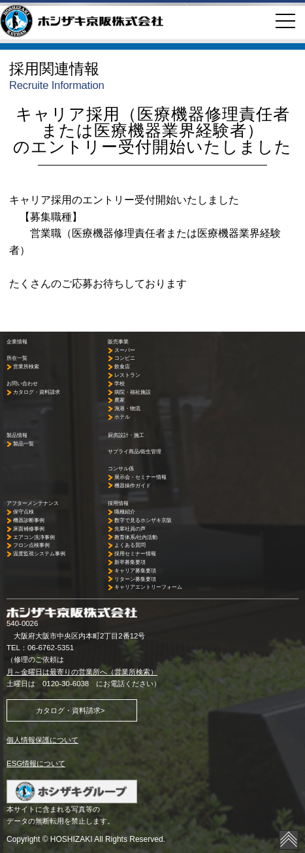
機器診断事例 (28, 520)
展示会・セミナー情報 (140, 477)
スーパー (124, 350)
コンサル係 (121, 469)
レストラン (127, 375)
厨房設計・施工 (126, 435)
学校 (119, 384)
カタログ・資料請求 (36, 392)
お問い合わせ (22, 384)
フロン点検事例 (31, 545)
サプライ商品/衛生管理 (134, 452)
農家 (119, 400)
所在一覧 (17, 358)
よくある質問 (130, 545)
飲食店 (122, 367)
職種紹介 (124, 512)
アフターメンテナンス (33, 503)
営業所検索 (26, 367)
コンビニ (124, 358)
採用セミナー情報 (135, 554)
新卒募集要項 (130, 562)
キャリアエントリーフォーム (148, 587)
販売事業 (118, 342)
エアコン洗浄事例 (34, 537)
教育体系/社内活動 (135, 537)
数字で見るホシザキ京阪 (143, 520)
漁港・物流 (127, 408)
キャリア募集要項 (135, 571)
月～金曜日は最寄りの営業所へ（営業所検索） (82, 672)
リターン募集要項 (135, 579)
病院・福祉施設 (132, 392)
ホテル (122, 417)
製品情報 (17, 435)
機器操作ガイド (132, 486)
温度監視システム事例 (39, 554)
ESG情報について (36, 763)
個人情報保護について (42, 740)
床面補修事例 (28, 529)
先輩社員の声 (130, 529)
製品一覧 (23, 444)
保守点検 (23, 512)
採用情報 (118, 503)
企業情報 (17, 342)
